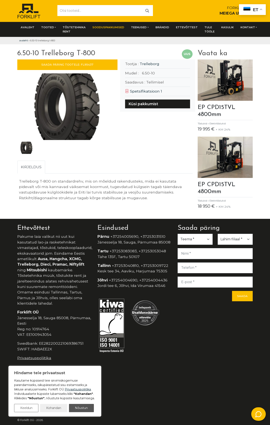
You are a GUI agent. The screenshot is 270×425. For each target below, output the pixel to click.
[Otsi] (147, 10)
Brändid (162, 27)
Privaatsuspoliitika (34, 358)
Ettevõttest (187, 27)
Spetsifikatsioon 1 (143, 91)
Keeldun (26, 408)
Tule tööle (209, 29)
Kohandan (53, 408)
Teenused (139, 27)
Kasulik (227, 27)
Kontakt (247, 27)
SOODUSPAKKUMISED (108, 27)
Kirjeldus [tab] (31, 167)
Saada (242, 296)
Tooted (47, 27)
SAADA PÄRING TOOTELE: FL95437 (67, 64)
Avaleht (27, 27)
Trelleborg (149, 64)
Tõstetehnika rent (74, 29)
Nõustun (81, 408)
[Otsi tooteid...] (100, 10)
